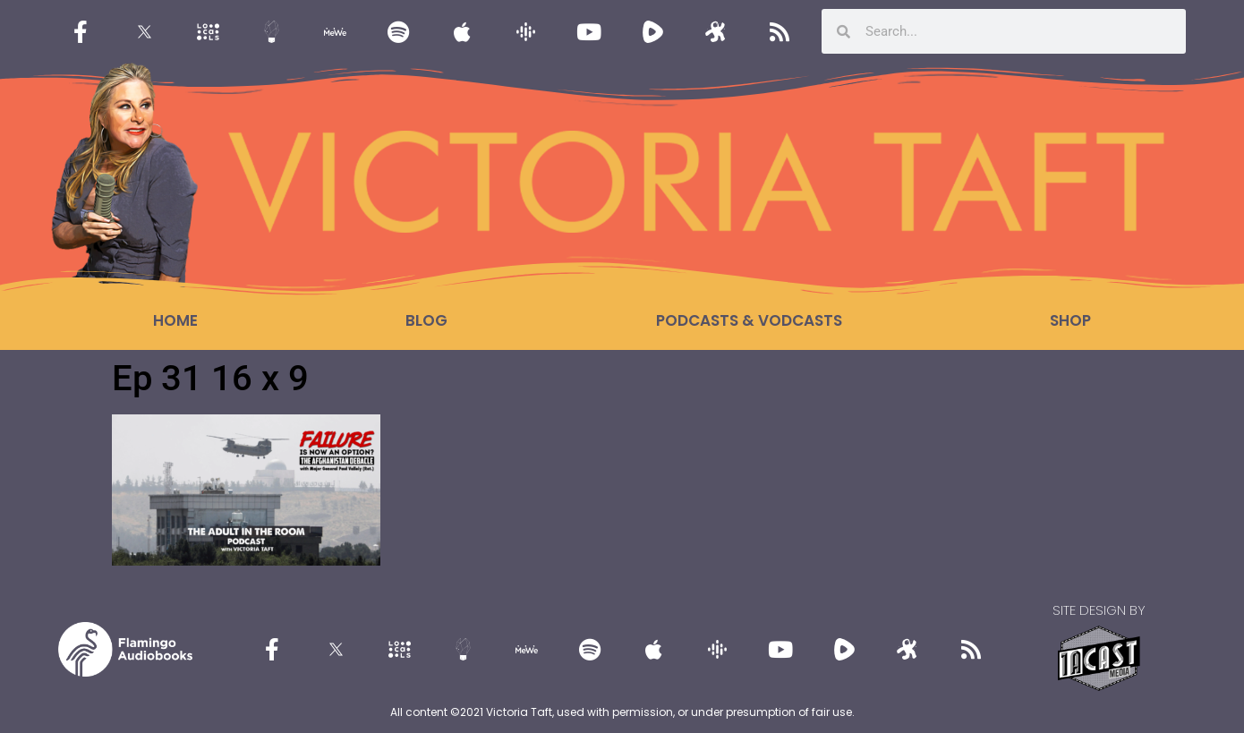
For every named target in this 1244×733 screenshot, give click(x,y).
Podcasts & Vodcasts (749, 320)
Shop (1070, 320)
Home (175, 320)
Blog (426, 320)
